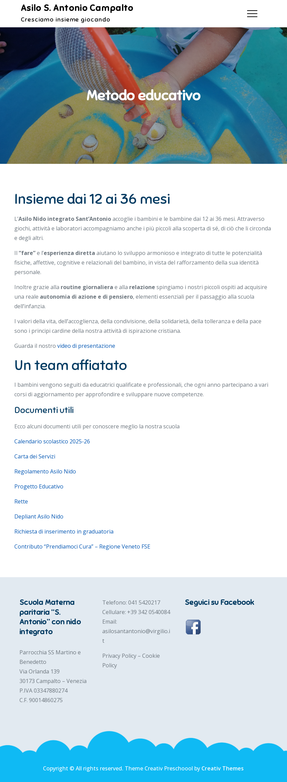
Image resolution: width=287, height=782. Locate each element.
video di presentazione (86, 346)
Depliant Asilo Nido (38, 516)
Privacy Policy (120, 655)
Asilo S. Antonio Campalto (77, 8)
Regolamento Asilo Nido (45, 471)
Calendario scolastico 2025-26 (52, 441)
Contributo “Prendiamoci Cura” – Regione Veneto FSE (82, 546)
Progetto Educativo (38, 486)
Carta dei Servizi (34, 456)
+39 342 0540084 (148, 612)
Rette (21, 501)
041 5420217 (144, 602)
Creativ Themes (222, 768)
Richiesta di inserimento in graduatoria (64, 531)
